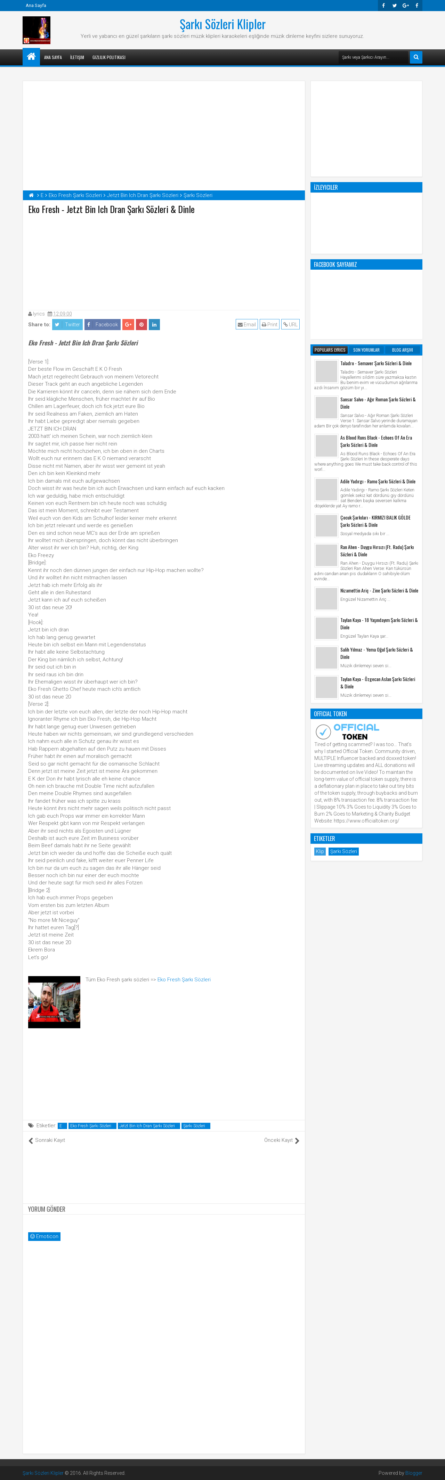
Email (247, 324)
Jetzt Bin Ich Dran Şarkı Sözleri (147, 1125)
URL (290, 324)
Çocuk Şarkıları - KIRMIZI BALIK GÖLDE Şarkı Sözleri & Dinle (375, 521)
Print (269, 324)
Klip (320, 851)
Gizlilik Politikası (109, 57)
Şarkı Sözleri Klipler (223, 24)
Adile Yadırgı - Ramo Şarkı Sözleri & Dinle (377, 481)
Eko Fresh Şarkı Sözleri (184, 979)
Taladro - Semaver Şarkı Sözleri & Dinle (376, 363)
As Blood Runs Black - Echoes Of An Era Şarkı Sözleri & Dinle (376, 441)
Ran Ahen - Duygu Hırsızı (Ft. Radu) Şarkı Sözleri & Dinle (377, 550)
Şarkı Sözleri (194, 1125)
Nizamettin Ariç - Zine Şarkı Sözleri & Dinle (379, 590)
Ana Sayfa (36, 5)
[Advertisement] (164, 260)
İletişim (77, 57)
